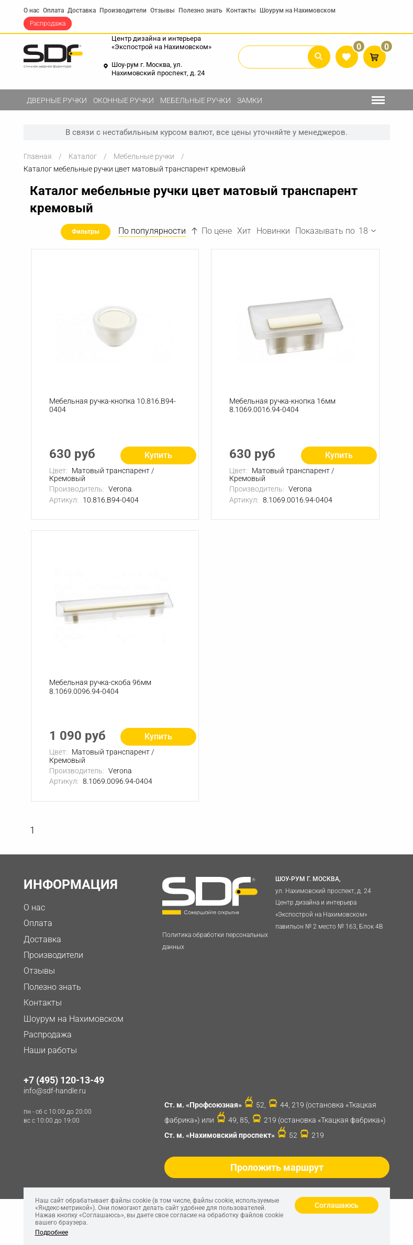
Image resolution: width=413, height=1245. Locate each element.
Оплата (53, 10)
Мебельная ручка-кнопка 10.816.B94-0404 (112, 405)
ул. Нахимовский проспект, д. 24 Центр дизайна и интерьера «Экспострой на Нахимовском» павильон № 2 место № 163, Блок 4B (330, 901)
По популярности (152, 231)
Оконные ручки (123, 100)
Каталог (83, 156)
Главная (38, 156)
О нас (31, 10)
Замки (249, 100)
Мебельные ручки (195, 100)
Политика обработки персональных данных (215, 941)
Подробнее (51, 1232)
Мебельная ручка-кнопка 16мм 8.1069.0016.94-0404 (282, 405)
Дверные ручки (57, 100)
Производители (123, 10)
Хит (244, 231)
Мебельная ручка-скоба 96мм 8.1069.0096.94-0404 (100, 686)
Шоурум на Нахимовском (298, 10)
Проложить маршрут (276, 1167)
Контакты (241, 10)
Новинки (273, 231)
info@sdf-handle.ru (55, 1091)
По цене (211, 231)
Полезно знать (200, 10)
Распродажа (47, 23)
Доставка (82, 10)
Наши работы (50, 1050)
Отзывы (162, 10)
